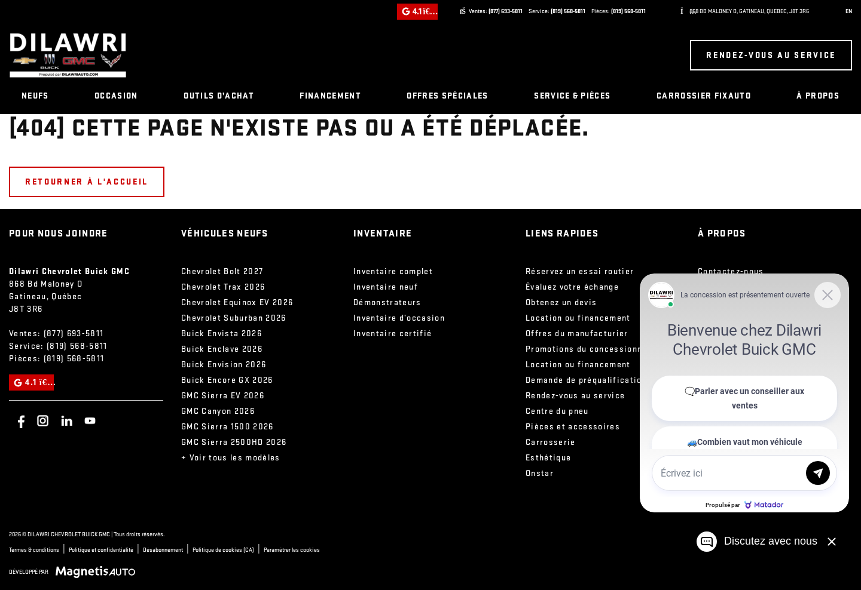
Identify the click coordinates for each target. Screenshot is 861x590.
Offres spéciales (447, 96)
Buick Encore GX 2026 (227, 380)
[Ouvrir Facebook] (19, 420)
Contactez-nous (731, 271)
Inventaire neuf (385, 287)
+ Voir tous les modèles (230, 458)
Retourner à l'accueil (86, 182)
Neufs (35, 96)
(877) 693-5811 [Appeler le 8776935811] (505, 11)
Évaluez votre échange (572, 287)
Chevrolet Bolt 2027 (222, 271)
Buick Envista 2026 (221, 333)
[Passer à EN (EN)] (846, 12)
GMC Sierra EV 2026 (222, 396)
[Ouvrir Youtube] (90, 420)
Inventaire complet (393, 271)
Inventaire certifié (392, 333)
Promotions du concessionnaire (593, 349)
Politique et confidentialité (101, 550)
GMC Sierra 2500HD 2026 (233, 442)
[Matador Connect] (744, 393)
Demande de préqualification (586, 380)
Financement (330, 96)
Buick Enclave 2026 (221, 349)
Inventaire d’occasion (399, 318)
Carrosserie (551, 442)
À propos (817, 96)
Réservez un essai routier (580, 271)
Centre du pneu (557, 411)
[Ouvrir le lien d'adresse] (749, 11)
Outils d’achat (219, 96)
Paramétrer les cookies (292, 550)
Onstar (540, 473)
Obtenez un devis (561, 302)
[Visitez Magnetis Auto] (98, 571)
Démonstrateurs (387, 302)
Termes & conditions (34, 550)
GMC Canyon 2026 (218, 411)
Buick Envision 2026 (223, 364)
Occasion (116, 96)
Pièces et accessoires (573, 427)
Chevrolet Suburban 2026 (233, 318)
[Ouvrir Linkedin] (66, 420)
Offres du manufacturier (577, 333)
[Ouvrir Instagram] (42, 420)
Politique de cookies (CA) (223, 550)
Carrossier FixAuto (704, 96)
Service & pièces (572, 96)
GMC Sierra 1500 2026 (227, 427)
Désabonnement (163, 550)
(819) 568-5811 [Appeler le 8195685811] (568, 11)
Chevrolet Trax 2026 (223, 287)
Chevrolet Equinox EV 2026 (237, 302)
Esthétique (548, 458)
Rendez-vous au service (771, 55)
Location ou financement (578, 318)
